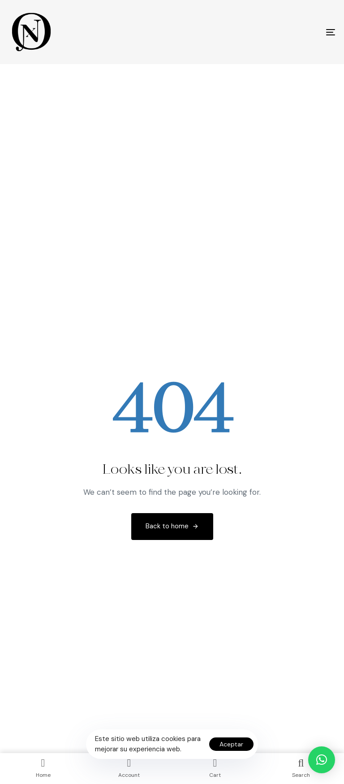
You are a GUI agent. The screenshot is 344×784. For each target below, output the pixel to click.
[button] (321, 759)
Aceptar (231, 744)
